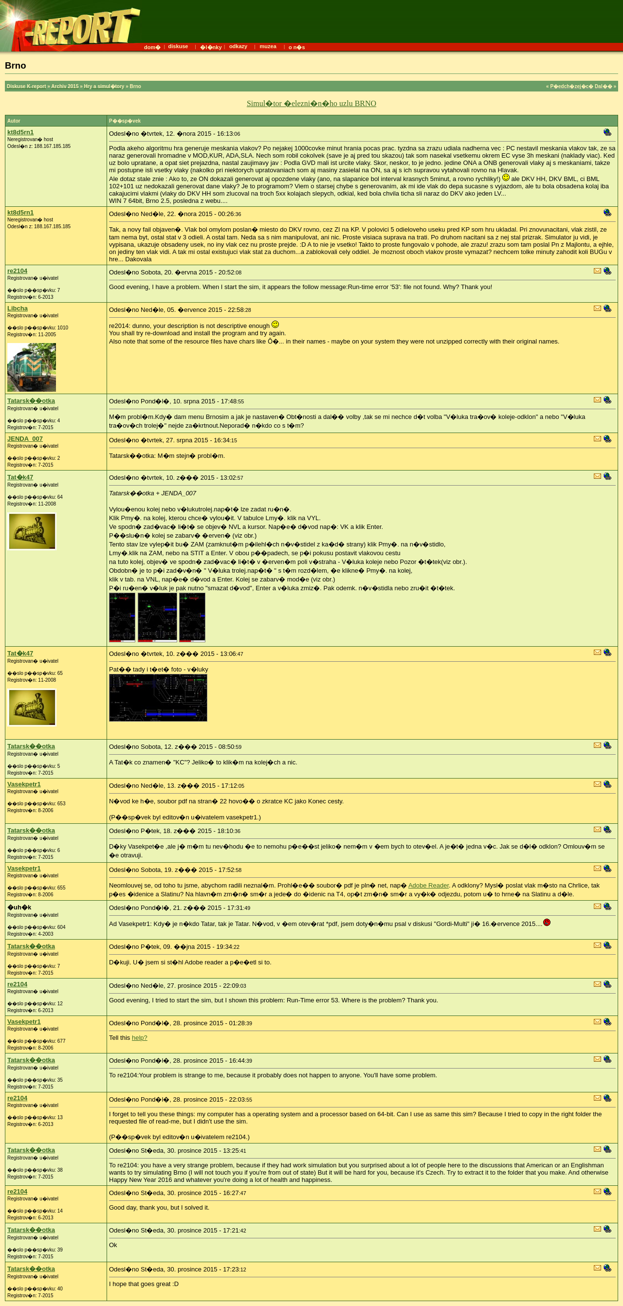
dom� (152, 47)
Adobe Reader (428, 885)
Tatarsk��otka (31, 400)
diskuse (178, 46)
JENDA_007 (25, 438)
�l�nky (210, 47)
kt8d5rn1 (20, 132)
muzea (268, 46)
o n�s (297, 47)
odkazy (238, 46)
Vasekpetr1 (24, 784)
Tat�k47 (20, 477)
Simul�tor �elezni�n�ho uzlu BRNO (311, 103)
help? (139, 1037)
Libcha (17, 308)
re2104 (17, 270)
